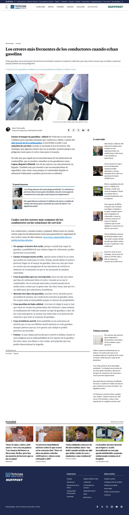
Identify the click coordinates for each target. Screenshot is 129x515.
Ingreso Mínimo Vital (90, 479)
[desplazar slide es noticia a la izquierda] (15, 1)
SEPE (85, 494)
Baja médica (86, 2)
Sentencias (71, 482)
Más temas (87, 497)
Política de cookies (110, 485)
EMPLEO (51, 7)
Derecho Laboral (32, 2)
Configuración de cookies (113, 482)
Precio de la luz (21, 2)
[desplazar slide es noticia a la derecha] (122, 1)
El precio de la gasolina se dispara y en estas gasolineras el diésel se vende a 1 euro (41, 69)
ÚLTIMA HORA (40, 7)
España (16, 353)
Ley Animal (106, 2)
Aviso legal (108, 488)
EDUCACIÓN (80, 7)
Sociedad (9, 353)
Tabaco (57, 2)
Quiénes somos (109, 479)
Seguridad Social (96, 2)
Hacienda (70, 496)
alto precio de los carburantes (26, 142)
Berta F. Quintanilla (18, 128)
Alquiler (71, 2)
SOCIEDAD (70, 7)
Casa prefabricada (117, 2)
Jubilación (64, 2)
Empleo (69, 479)
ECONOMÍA (60, 7)
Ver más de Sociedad (117, 422)
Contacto (107, 495)
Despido (78, 2)
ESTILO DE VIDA (93, 7)
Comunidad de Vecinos (46, 2)
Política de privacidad (111, 492)
